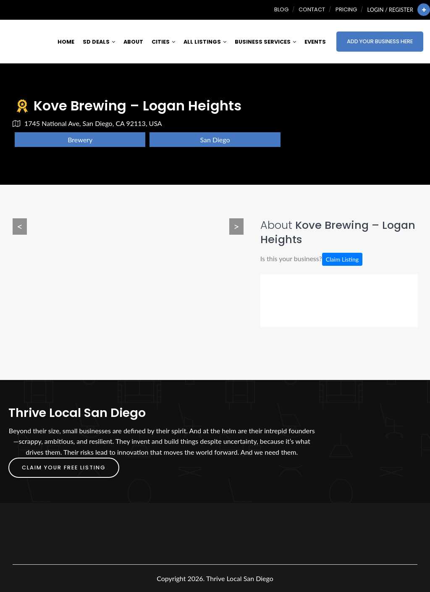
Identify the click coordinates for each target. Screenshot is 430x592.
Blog (281, 9)
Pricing (346, 9)
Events (315, 41)
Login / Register (390, 9)
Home (66, 41)
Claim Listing (342, 259)
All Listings (205, 41)
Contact (312, 9)
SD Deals (99, 41)
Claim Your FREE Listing (64, 467)
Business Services (265, 41)
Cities (163, 41)
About (133, 41)
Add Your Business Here (380, 41)
